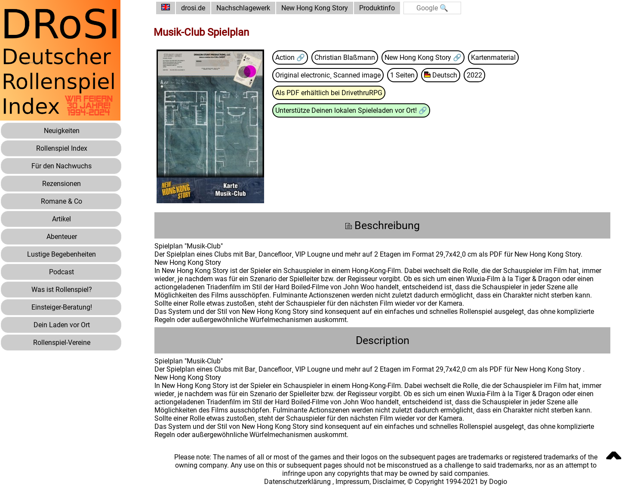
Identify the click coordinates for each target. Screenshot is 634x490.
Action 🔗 (290, 57)
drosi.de (193, 8)
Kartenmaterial (493, 57)
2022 (474, 75)
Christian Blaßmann (344, 57)
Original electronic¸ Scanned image (328, 75)
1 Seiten (402, 75)
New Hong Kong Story (314, 8)
